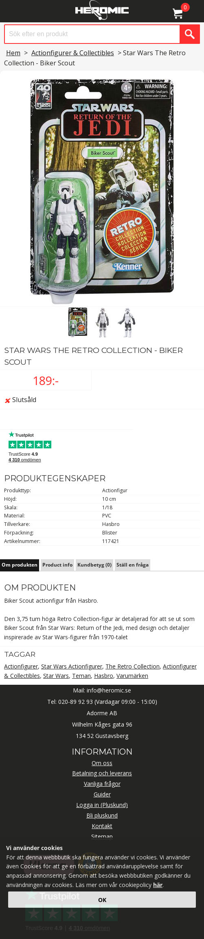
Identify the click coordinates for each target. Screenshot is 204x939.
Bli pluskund (102, 815)
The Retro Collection (132, 666)
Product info (57, 564)
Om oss (102, 763)
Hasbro (103, 675)
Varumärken (132, 675)
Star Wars (56, 675)
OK (102, 900)
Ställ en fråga (132, 564)
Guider (102, 794)
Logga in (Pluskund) (102, 805)
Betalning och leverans (102, 773)
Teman (81, 675)
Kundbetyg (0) (94, 564)
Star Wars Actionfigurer (71, 666)
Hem (13, 52)
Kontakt (102, 826)
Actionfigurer (21, 666)
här (157, 885)
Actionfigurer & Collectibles (72, 52)
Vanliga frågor (102, 784)
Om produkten (19, 564)
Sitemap (102, 836)
